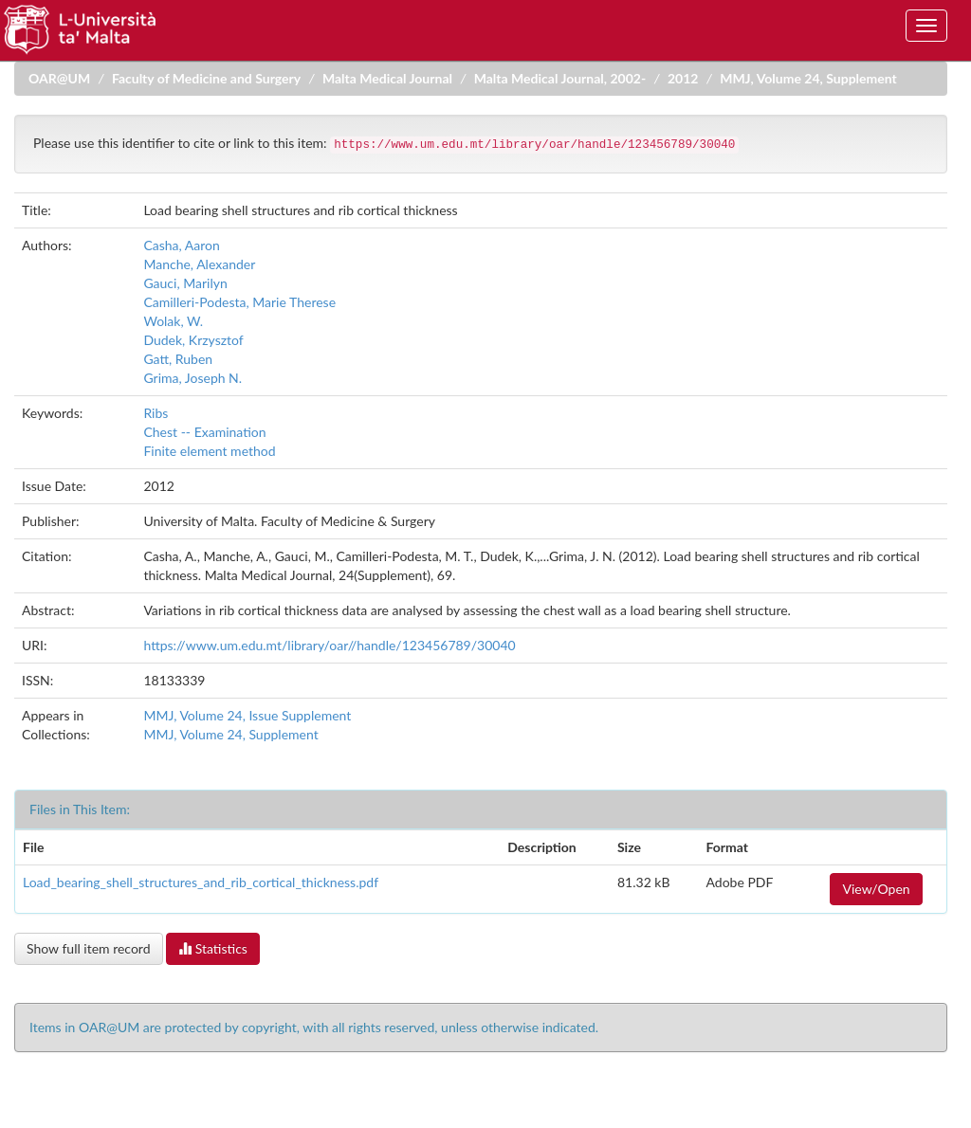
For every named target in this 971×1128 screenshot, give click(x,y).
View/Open (875, 889)
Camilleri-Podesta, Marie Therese (239, 302)
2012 (683, 78)
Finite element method (209, 451)
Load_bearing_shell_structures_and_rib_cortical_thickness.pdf (200, 882)
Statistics (212, 948)
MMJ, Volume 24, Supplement (808, 78)
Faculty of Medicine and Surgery (206, 78)
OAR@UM (59, 78)
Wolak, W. (173, 321)
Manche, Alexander (199, 264)
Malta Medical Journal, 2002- (560, 78)
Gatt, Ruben (177, 359)
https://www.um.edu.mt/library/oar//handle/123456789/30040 (329, 645)
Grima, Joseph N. (192, 378)
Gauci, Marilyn (185, 283)
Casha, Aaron (181, 245)
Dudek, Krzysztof (193, 340)
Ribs (155, 413)
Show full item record (89, 948)
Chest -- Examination (204, 432)
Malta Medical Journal (387, 78)
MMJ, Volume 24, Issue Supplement (247, 715)
